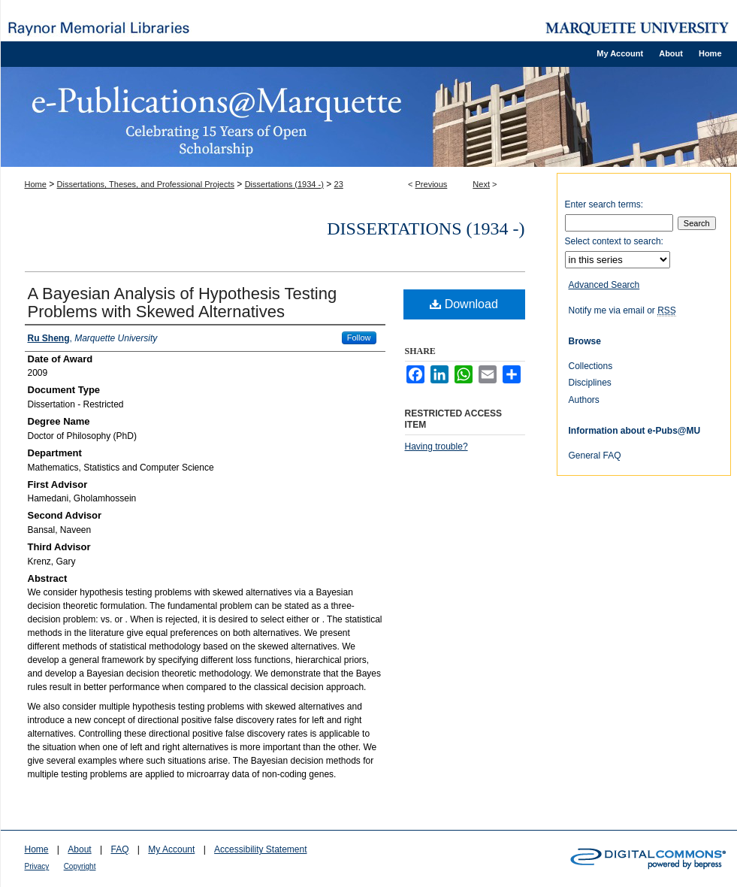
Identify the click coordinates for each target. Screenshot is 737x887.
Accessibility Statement (260, 849)
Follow (359, 337)
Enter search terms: (604, 204)
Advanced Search (604, 285)
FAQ (119, 849)
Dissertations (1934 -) (284, 184)
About (79, 849)
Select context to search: (614, 241)
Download (464, 304)
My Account (171, 849)
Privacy (37, 866)
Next (481, 184)
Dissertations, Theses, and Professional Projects (145, 184)
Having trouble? (436, 446)
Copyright (80, 866)
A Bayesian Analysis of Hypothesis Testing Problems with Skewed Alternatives (182, 302)
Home (36, 184)
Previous (431, 184)
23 (338, 184)
